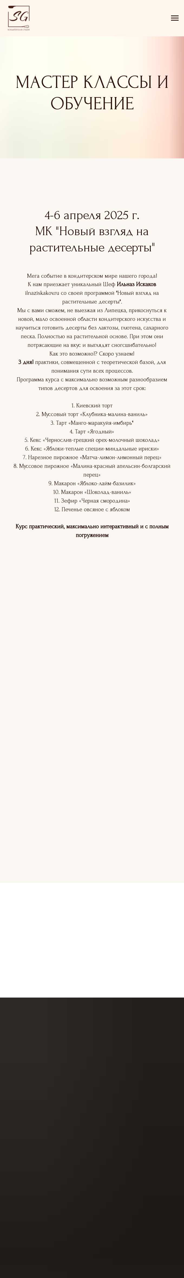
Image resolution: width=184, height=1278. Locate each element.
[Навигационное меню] (175, 18)
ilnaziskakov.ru (42, 293)
